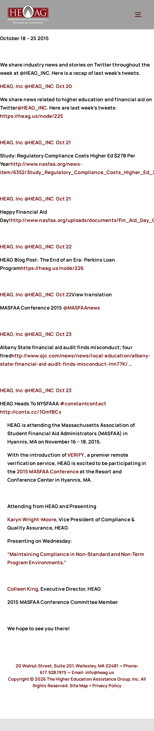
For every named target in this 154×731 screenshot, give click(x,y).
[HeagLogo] (28, 7)
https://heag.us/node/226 (52, 268)
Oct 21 (63, 142)
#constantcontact (83, 403)
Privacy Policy (106, 685)
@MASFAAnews (81, 307)
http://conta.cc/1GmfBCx (31, 412)
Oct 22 (64, 246)
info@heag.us (99, 672)
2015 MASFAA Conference (48, 471)
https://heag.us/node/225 (32, 116)
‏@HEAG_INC (27, 86)
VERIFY (75, 455)
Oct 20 (64, 86)
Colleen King (22, 589)
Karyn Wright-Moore (31, 519)
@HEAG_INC (32, 107)
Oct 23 (64, 334)
